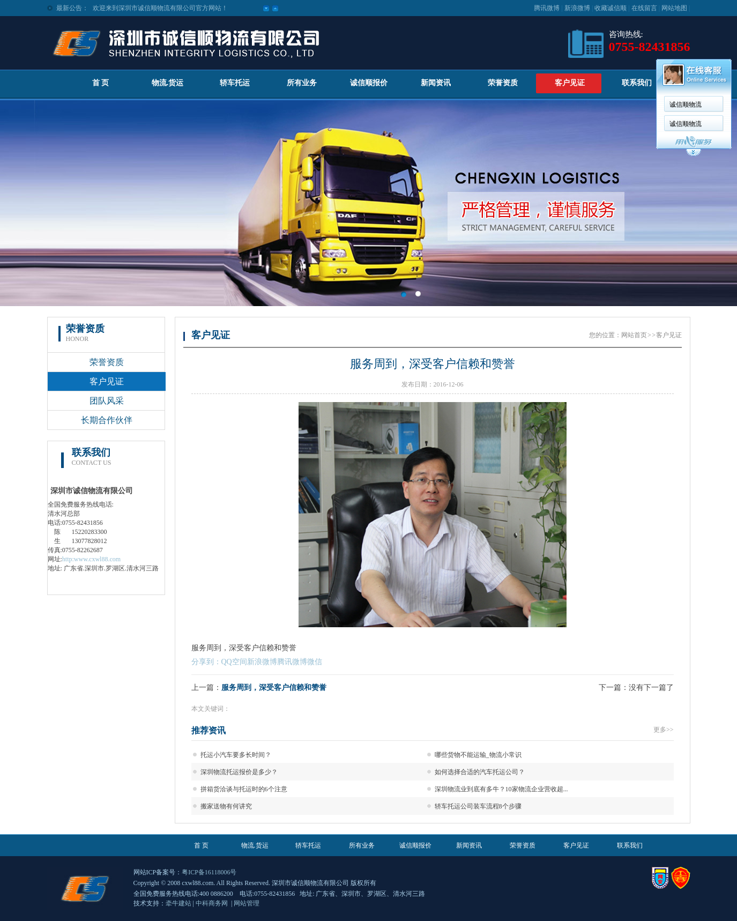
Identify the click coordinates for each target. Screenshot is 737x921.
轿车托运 (235, 83)
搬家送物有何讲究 (226, 806)
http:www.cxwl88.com (91, 559)
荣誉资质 (503, 83)
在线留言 (644, 8)
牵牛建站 (178, 903)
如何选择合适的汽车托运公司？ (480, 772)
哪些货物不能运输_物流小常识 (478, 755)
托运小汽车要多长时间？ (235, 755)
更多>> (663, 729)
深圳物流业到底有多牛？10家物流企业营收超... (501, 789)
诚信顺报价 (369, 83)
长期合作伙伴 (106, 420)
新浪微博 (577, 8)
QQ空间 (234, 662)
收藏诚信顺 (610, 8)
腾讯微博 (547, 8)
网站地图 (674, 8)
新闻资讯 (436, 83)
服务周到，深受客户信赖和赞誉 (273, 688)
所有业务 (302, 83)
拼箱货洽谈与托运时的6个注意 (243, 789)
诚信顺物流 (685, 104)
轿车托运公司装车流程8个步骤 (478, 806)
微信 (314, 662)
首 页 (100, 83)
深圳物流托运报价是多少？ (239, 772)
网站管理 (246, 903)
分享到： (206, 662)
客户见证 (570, 83)
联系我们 (637, 83)
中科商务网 (212, 903)
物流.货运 (168, 83)
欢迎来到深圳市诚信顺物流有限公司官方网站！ (160, 8)
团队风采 (107, 400)
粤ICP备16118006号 (209, 872)
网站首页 (634, 335)
